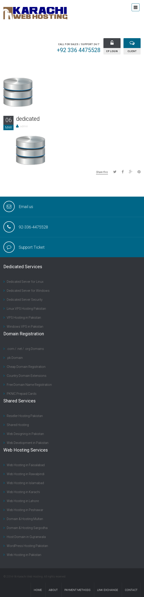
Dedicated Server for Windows (28, 290)
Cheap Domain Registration (26, 367)
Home (38, 590)
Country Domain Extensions (26, 376)
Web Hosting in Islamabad (25, 483)
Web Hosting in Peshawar (25, 510)
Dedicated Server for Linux (25, 281)
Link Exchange (107, 590)
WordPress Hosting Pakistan (27, 546)
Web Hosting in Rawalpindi (25, 474)
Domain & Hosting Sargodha (27, 528)
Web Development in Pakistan (27, 443)
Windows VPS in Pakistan (25, 326)
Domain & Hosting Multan (25, 519)
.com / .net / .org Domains (25, 349)
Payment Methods (77, 590)
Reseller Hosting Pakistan (25, 416)
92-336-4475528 (33, 227)
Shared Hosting (18, 425)
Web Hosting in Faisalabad (26, 465)
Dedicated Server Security (25, 299)
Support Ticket (32, 247)
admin (24, 126)
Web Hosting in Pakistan (24, 555)
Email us (26, 206)
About (53, 590)
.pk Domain (15, 358)
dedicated (28, 119)
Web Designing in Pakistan (25, 434)
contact (131, 590)
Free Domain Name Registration (29, 384)
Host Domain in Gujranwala (26, 537)
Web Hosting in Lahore (23, 501)
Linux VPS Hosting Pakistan (26, 308)
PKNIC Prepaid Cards (22, 393)
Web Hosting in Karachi (23, 492)
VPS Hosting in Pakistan (24, 317)
